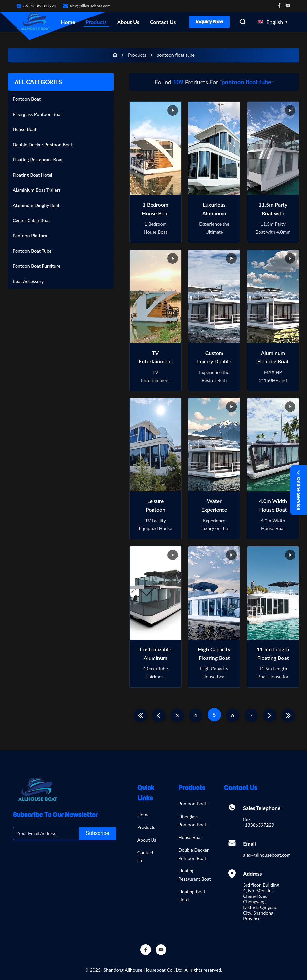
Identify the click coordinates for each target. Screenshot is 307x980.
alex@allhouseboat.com (90, 5)
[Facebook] (145, 949)
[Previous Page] (158, 715)
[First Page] (140, 715)
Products (96, 22)
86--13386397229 (258, 822)
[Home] (115, 55)
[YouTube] (161, 949)
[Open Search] (243, 22)
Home (68, 22)
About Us (128, 22)
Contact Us (163, 22)
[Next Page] (269, 715)
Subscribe (97, 833)
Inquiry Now (209, 22)
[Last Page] (288, 715)
